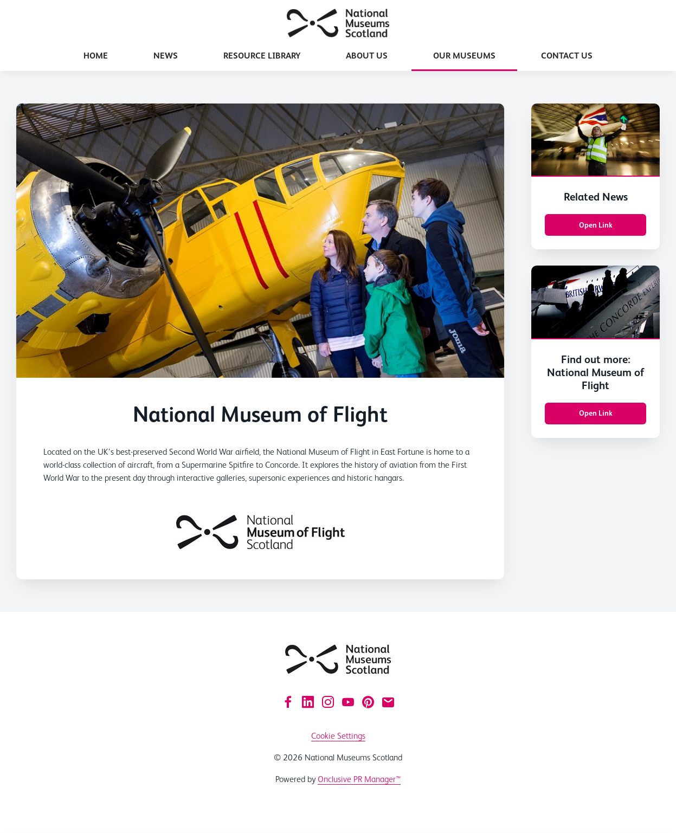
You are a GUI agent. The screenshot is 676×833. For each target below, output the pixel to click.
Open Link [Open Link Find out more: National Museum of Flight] (596, 413)
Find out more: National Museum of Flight (595, 372)
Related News (596, 197)
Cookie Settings (338, 736)
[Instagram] (328, 702)
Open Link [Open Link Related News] (596, 225)
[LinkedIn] (308, 702)
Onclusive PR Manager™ (359, 779)
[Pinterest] (368, 702)
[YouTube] (348, 702)
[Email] (388, 702)
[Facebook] (288, 702)
